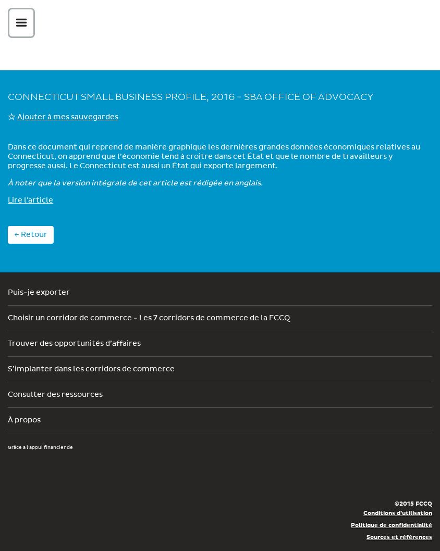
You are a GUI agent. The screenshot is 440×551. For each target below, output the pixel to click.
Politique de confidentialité (391, 525)
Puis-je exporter (39, 292)
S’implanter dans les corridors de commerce (91, 369)
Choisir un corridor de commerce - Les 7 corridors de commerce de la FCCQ (149, 318)
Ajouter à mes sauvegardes (67, 117)
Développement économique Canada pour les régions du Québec (67, 471)
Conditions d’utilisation (397, 513)
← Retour (30, 235)
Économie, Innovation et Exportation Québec (200, 476)
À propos (24, 420)
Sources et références (399, 537)
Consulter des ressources (55, 394)
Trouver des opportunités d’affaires (74, 343)
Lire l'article (30, 200)
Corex (224, 24)
